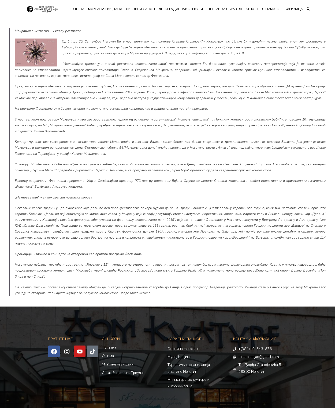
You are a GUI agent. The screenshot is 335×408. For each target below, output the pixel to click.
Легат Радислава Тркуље (123, 372)
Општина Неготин (183, 348)
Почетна (109, 347)
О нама (108, 355)
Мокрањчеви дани (118, 364)
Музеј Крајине (179, 356)
